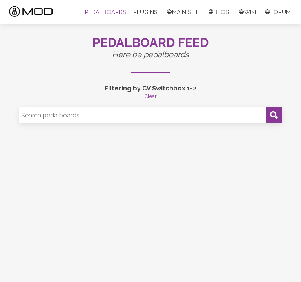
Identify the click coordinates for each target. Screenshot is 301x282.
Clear (151, 96)
